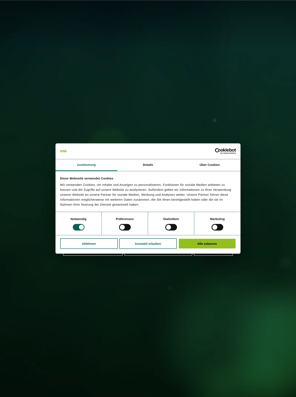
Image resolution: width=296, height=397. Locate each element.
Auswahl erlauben (148, 243)
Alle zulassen (207, 243)
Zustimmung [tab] (86, 164)
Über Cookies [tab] (210, 164)
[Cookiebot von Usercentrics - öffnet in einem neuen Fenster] (218, 151)
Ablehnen (89, 243)
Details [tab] (148, 164)
